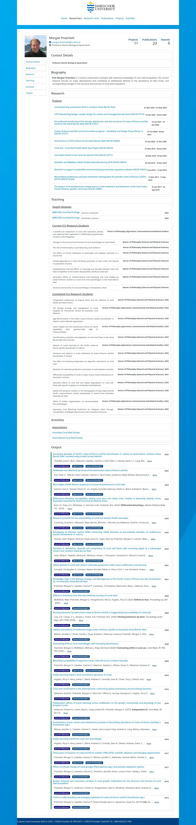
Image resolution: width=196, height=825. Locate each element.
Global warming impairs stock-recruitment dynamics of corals (82, 675)
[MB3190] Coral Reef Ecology (66, 212)
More (149, 461)
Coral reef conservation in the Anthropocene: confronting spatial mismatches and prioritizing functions (102, 689)
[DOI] (61, 508)
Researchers (75, 18)
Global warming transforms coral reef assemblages (77, 739)
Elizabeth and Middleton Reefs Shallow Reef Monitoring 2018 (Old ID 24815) (90, 162)
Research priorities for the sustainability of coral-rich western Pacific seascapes (90, 518)
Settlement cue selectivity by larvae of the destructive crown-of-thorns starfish (90, 470)
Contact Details (33, 61)
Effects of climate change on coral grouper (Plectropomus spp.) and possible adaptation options (98, 767)
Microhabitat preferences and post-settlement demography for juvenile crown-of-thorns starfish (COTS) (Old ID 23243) (100, 178)
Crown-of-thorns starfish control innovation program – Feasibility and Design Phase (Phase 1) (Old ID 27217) (98, 132)
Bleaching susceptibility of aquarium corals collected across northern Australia (90, 660)
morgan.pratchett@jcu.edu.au (66, 42)
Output (29, 93)
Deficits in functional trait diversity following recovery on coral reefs (85, 595)
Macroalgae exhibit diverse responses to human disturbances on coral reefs (89, 484)
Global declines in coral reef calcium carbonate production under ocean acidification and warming (99, 565)
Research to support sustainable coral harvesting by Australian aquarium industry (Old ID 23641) (100, 169)
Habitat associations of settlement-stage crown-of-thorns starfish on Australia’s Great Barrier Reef (99, 629)
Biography (30, 68)
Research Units (91, 18)
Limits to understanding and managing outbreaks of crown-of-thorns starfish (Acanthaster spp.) (98, 797)
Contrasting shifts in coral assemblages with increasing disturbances (85, 643)
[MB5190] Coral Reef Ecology (66, 218)
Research (30, 74)
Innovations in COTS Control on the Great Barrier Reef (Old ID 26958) (87, 141)
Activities (130, 18)
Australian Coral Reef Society (66, 432)
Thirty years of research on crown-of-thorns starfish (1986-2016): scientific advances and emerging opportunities (106, 753)
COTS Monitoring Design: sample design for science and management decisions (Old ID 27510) (99, 114)
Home (64, 18)
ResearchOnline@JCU (94, 466)
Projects (120, 18)
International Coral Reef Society (67, 438)
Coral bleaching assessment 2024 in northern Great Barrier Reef (84, 107)
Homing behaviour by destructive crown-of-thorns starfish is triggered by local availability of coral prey (102, 612)
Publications (107, 18)
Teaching (30, 80)
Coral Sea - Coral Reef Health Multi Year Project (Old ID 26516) (83, 148)
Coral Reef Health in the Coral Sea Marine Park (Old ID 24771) (83, 155)
